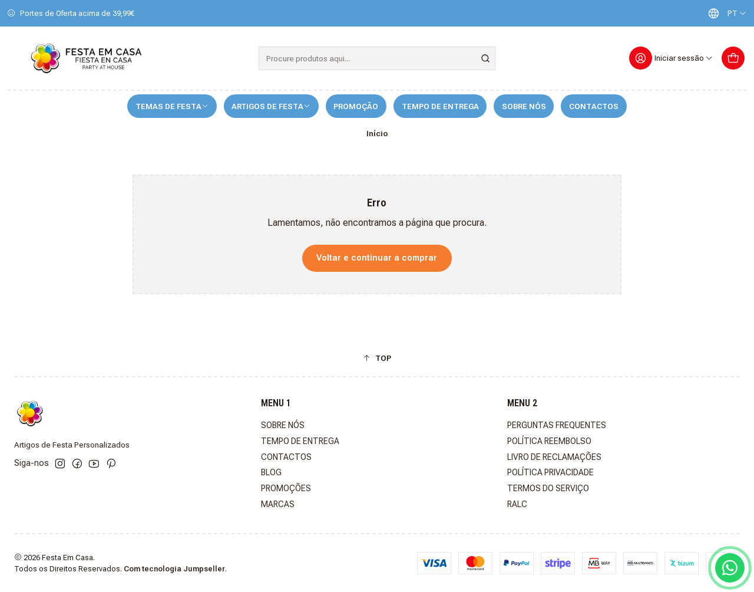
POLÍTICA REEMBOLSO (549, 441)
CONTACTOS (594, 106)
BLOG (271, 472)
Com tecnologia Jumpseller (174, 568)
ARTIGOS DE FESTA (271, 106)
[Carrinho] (733, 58)
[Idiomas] (724, 13)
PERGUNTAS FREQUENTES (556, 425)
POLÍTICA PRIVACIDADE (550, 472)
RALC (517, 504)
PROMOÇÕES (286, 488)
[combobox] (377, 58)
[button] (377, 358)
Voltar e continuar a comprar (376, 258)
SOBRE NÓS (524, 106)
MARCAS (278, 504)
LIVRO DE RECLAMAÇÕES (554, 457)
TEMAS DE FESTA (172, 106)
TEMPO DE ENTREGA (440, 106)
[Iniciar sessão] (671, 58)
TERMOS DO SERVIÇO (548, 488)
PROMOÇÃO (355, 106)
